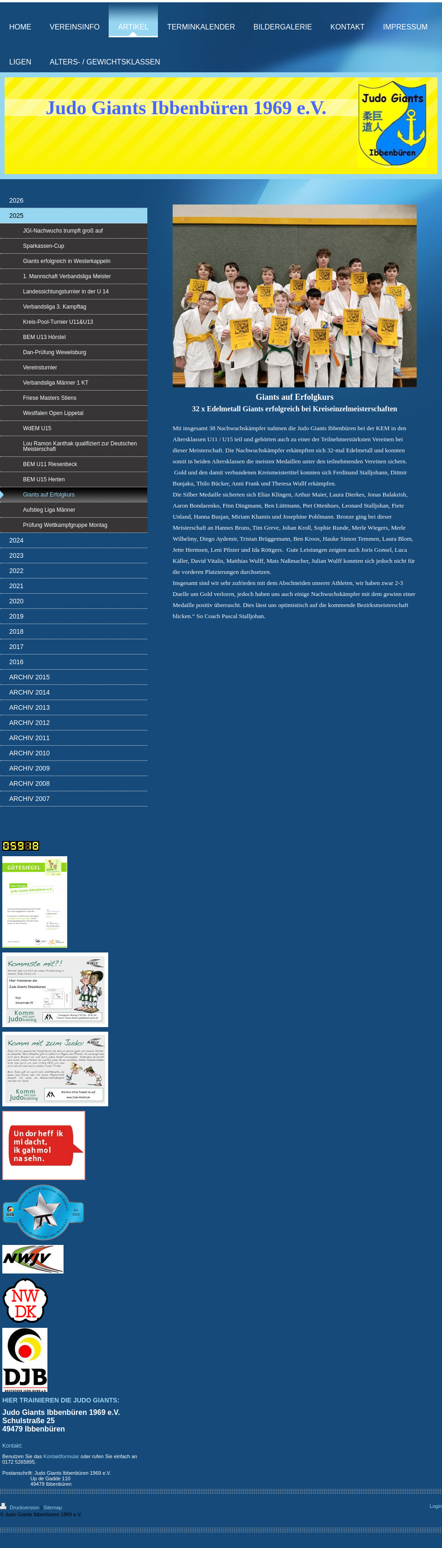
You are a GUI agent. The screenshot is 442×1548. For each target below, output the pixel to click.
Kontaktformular (61, 1456)
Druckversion (20, 1507)
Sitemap (52, 1507)
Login (436, 1506)
